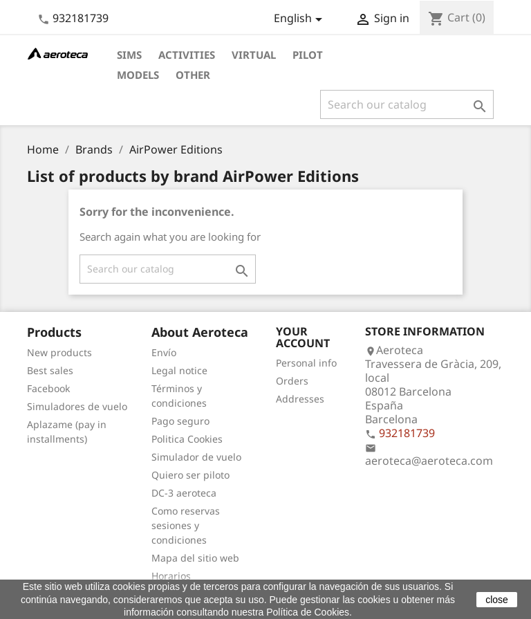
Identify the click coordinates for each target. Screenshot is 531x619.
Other (193, 75)
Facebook (48, 388)
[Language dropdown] (300, 19)
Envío (163, 352)
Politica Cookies (187, 438)
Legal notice (179, 370)
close (496, 599)
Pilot (307, 55)
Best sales (50, 370)
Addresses (300, 398)
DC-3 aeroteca (183, 492)
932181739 (81, 18)
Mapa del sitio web (195, 557)
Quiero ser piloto (190, 474)
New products (59, 352)
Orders (292, 380)
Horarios (171, 575)
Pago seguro (180, 420)
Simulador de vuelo (196, 456)
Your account (303, 337)
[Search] (407, 104)
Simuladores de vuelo (77, 406)
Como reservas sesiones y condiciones (185, 525)
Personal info (306, 362)
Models (138, 75)
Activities (186, 55)
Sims (129, 55)
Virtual (254, 55)
